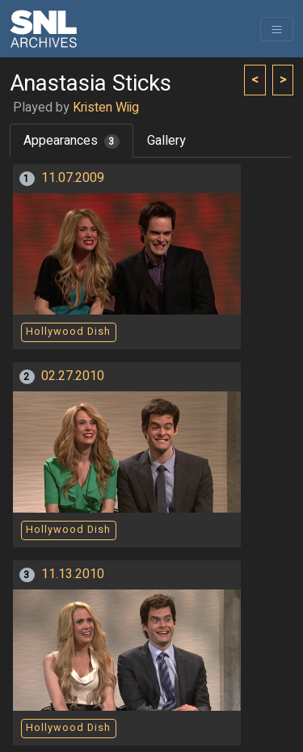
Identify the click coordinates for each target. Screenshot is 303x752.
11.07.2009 (72, 178)
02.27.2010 (72, 376)
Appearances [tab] (71, 140)
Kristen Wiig (106, 107)
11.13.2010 (72, 574)
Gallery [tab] (166, 140)
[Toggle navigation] (276, 29)
